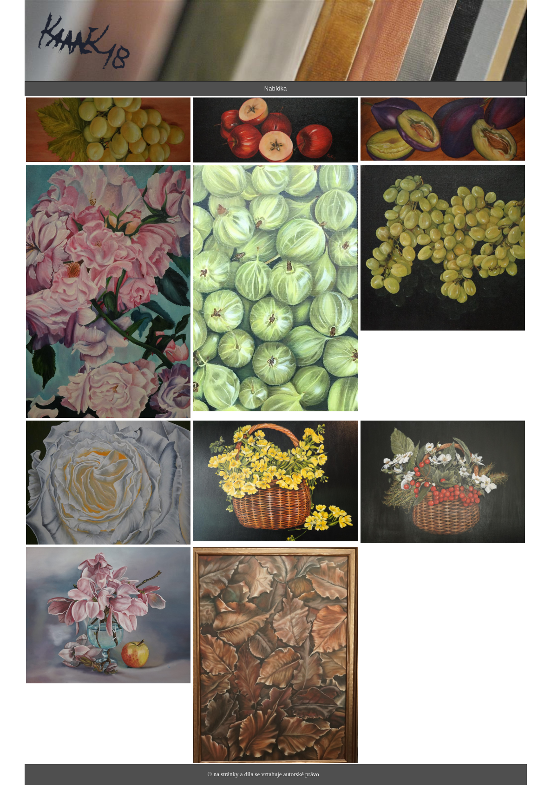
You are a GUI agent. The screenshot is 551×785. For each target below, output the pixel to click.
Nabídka (275, 88)
